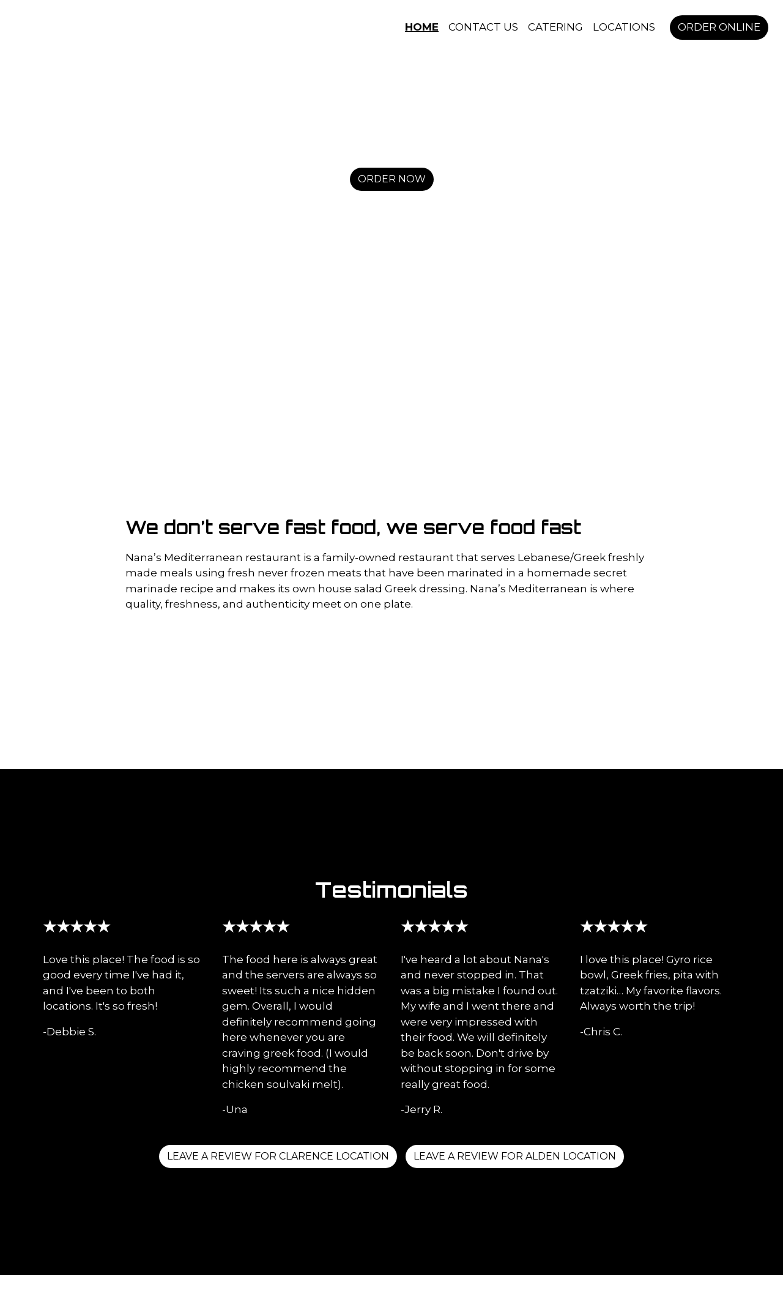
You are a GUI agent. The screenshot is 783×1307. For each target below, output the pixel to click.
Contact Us (483, 27)
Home (422, 27)
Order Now (392, 179)
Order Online (719, 27)
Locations (624, 27)
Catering (555, 27)
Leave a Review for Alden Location (515, 1156)
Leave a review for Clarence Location (278, 1156)
